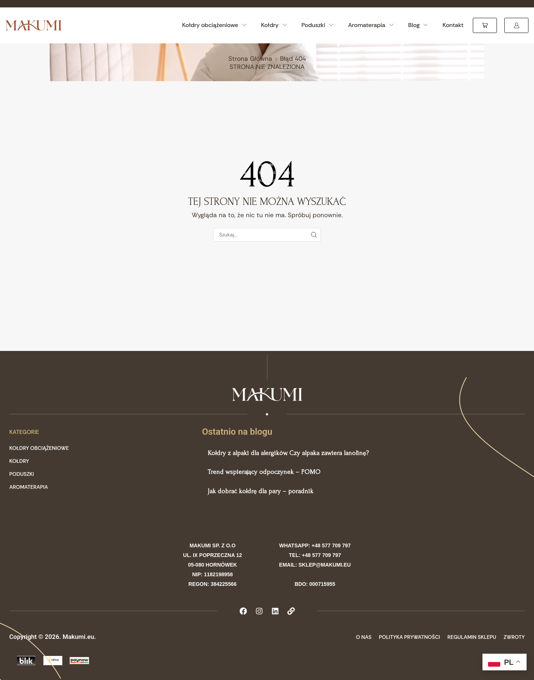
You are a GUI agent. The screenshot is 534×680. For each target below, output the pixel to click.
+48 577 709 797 (331, 545)
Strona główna (250, 58)
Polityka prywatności (409, 637)
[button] (485, 25)
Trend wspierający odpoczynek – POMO (264, 471)
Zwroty (514, 637)
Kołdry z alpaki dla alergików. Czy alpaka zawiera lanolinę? (288, 453)
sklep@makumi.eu (325, 565)
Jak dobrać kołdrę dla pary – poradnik (260, 491)
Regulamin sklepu (472, 637)
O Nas (364, 637)
